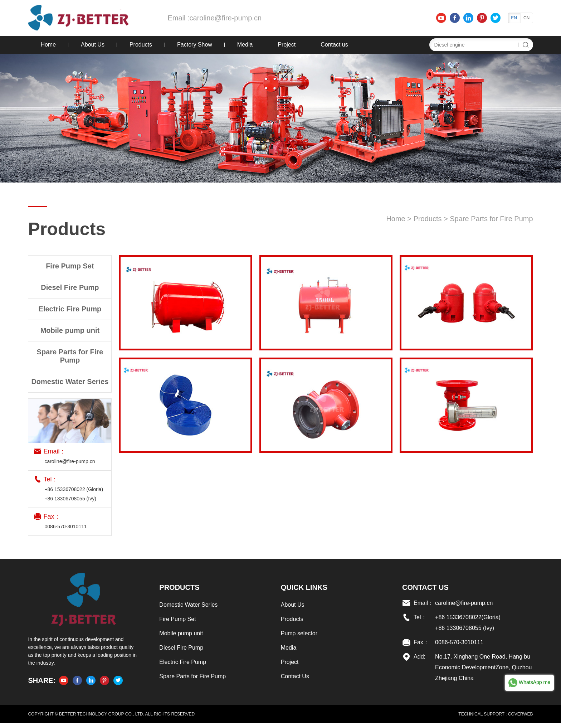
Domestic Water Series (188, 605)
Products (141, 45)
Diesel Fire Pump (181, 648)
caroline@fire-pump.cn (226, 18)
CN (526, 17)
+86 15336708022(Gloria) (468, 617)
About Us (92, 45)
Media (245, 45)
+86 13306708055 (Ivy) (70, 498)
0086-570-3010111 (65, 526)
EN (514, 17)
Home (48, 45)
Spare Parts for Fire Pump (491, 219)
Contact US (425, 587)
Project (287, 45)
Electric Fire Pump (182, 662)
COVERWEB (520, 714)
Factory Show (194, 45)
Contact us (334, 45)
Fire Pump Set (177, 619)
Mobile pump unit (181, 633)
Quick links (304, 587)
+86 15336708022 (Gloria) (73, 489)
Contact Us (295, 676)
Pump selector (299, 633)
